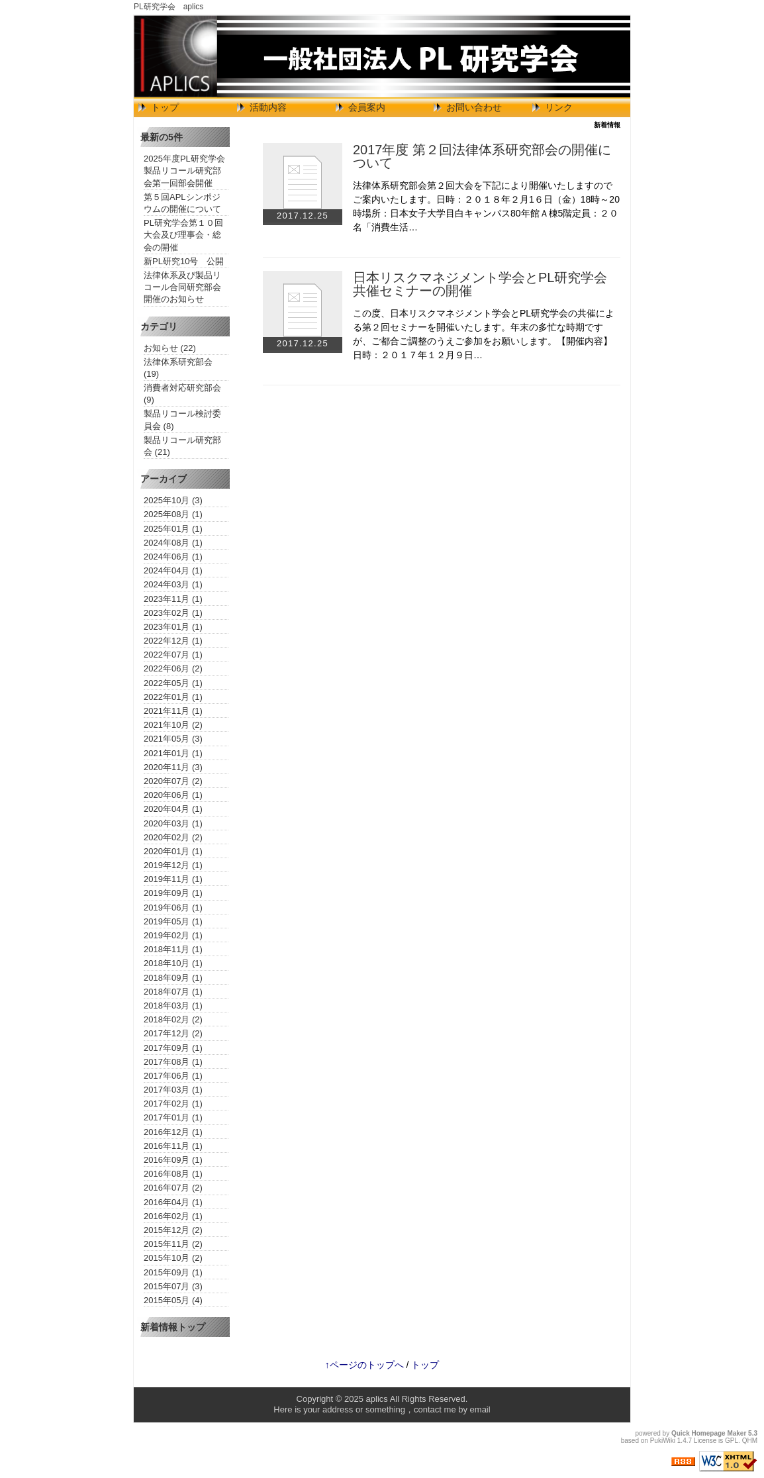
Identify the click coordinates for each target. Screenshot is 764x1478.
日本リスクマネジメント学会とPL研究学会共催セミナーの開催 (480, 284)
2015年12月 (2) (173, 1230)
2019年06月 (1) (173, 907)
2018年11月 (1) (173, 949)
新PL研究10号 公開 (184, 261)
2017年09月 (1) (173, 1048)
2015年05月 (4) (173, 1300)
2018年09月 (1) (173, 978)
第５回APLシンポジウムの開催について (182, 203)
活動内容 (268, 107)
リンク (559, 107)
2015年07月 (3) (173, 1286)
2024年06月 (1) (173, 557)
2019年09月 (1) (173, 893)
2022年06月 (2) (173, 668)
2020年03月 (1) (173, 823)
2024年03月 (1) (173, 584)
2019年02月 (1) (173, 935)
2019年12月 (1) (173, 865)
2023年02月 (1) (173, 613)
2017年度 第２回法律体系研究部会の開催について (482, 156)
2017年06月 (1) (173, 1076)
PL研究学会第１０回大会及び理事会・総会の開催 (183, 235)
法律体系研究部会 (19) (178, 368)
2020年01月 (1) (173, 851)
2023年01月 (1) (173, 627)
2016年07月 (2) (173, 1188)
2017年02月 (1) (173, 1103)
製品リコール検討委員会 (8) (182, 419)
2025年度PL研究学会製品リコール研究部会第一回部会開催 (184, 170)
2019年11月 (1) (173, 879)
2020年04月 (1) (173, 809)
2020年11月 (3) (173, 767)
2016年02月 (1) (173, 1216)
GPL (731, 1440)
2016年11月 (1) (173, 1146)
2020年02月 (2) (173, 837)
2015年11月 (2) (173, 1244)
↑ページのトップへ (364, 1364)
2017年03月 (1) (173, 1090)
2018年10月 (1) (173, 963)
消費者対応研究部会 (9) (182, 394)
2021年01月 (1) (173, 753)
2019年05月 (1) (173, 921)
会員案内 (366, 107)
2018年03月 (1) (173, 1005)
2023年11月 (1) (173, 599)
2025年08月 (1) (173, 514)
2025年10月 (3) (173, 500)
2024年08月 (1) (173, 543)
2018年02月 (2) (173, 1019)
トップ (165, 107)
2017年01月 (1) (173, 1117)
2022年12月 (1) (173, 641)
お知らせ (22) (170, 348)
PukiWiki (662, 1440)
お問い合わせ (474, 107)
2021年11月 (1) (173, 711)
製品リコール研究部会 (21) (182, 446)
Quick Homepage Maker (708, 1433)
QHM (749, 1440)
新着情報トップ (172, 1327)
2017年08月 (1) (173, 1062)
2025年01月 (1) (173, 529)
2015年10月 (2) (173, 1258)
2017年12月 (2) (173, 1033)
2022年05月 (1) (173, 683)
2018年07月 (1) (173, 992)
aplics (377, 1399)
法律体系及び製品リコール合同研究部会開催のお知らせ (182, 287)
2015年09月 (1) (173, 1272)
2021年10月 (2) (173, 725)
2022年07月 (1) (173, 655)
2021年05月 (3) (173, 739)
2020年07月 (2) (173, 781)
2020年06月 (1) (173, 795)
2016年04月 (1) (173, 1202)
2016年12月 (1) (173, 1132)
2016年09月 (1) (173, 1160)
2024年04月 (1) (173, 570)
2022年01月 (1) (173, 697)
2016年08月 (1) (173, 1174)
